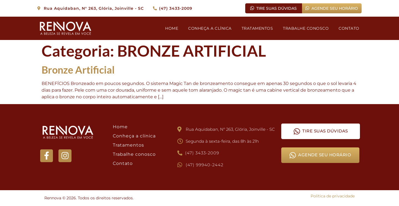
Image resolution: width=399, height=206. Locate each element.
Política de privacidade (333, 196)
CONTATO (349, 28)
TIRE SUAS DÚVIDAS (273, 8)
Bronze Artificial (78, 70)
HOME (171, 28)
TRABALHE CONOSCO (306, 28)
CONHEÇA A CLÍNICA (210, 28)
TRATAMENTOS (257, 28)
